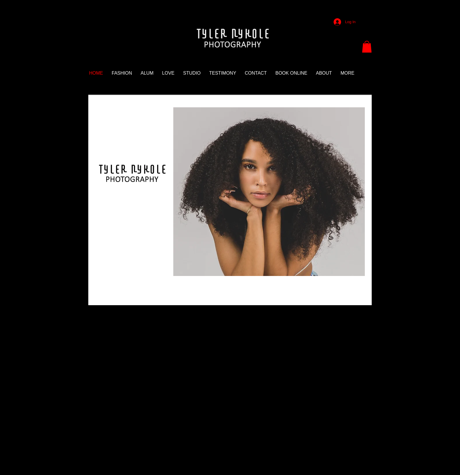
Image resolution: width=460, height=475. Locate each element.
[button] (367, 47)
